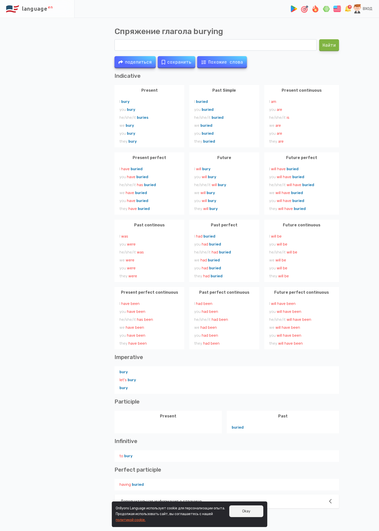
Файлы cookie (45, 521)
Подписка (12, 515)
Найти (329, 45)
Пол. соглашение (36, 515)
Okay (246, 511)
